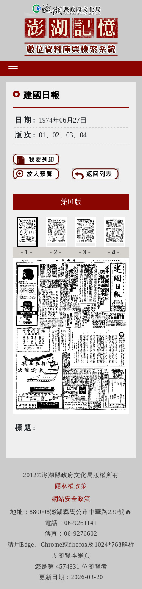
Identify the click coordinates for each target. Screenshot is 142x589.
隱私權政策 (71, 486)
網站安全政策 (71, 499)
